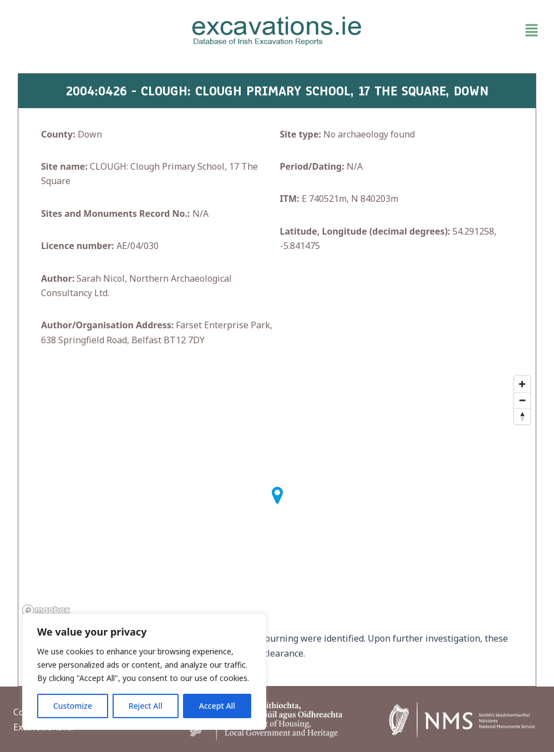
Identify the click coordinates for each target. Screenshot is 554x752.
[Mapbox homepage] (46, 610)
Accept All (217, 705)
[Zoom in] (522, 384)
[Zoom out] (522, 400)
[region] (144, 671)
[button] (458, 31)
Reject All (145, 705)
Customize (72, 705)
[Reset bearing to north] (522, 416)
